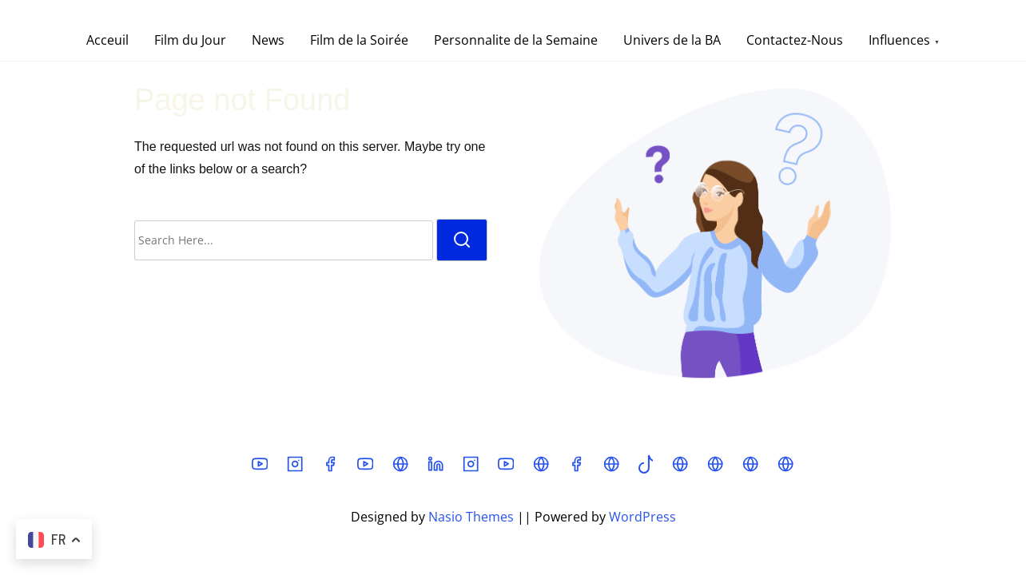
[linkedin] (435, 469)
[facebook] (330, 469)
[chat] (785, 469)
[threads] (541, 469)
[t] (750, 469)
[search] (461, 240)
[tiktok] (646, 469)
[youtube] (260, 469)
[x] (400, 469)
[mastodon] (611, 469)
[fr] (715, 469)
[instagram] (295, 469)
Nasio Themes (472, 516)
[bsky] (680, 469)
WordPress (642, 516)
